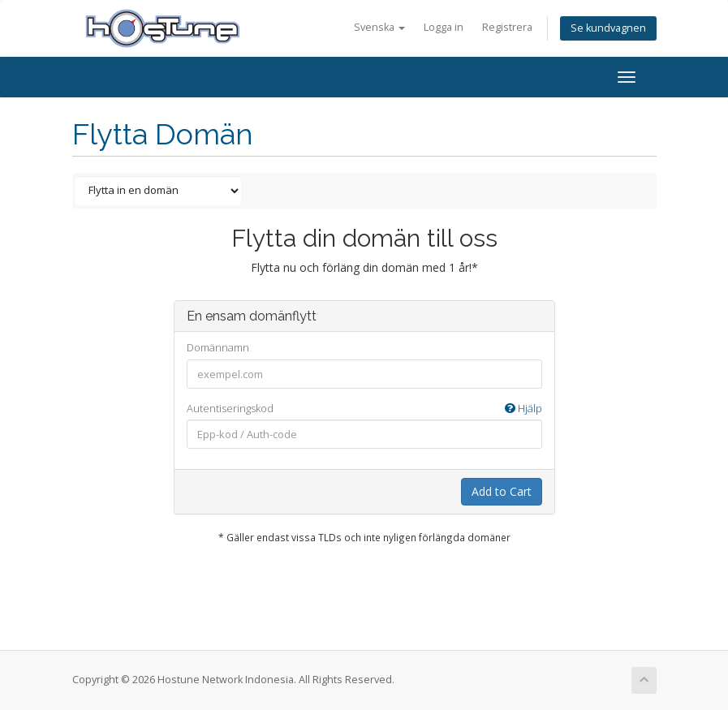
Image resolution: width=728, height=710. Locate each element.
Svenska (379, 27)
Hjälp (523, 408)
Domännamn (218, 347)
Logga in (443, 27)
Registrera (507, 27)
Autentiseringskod (364, 408)
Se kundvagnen (608, 28)
